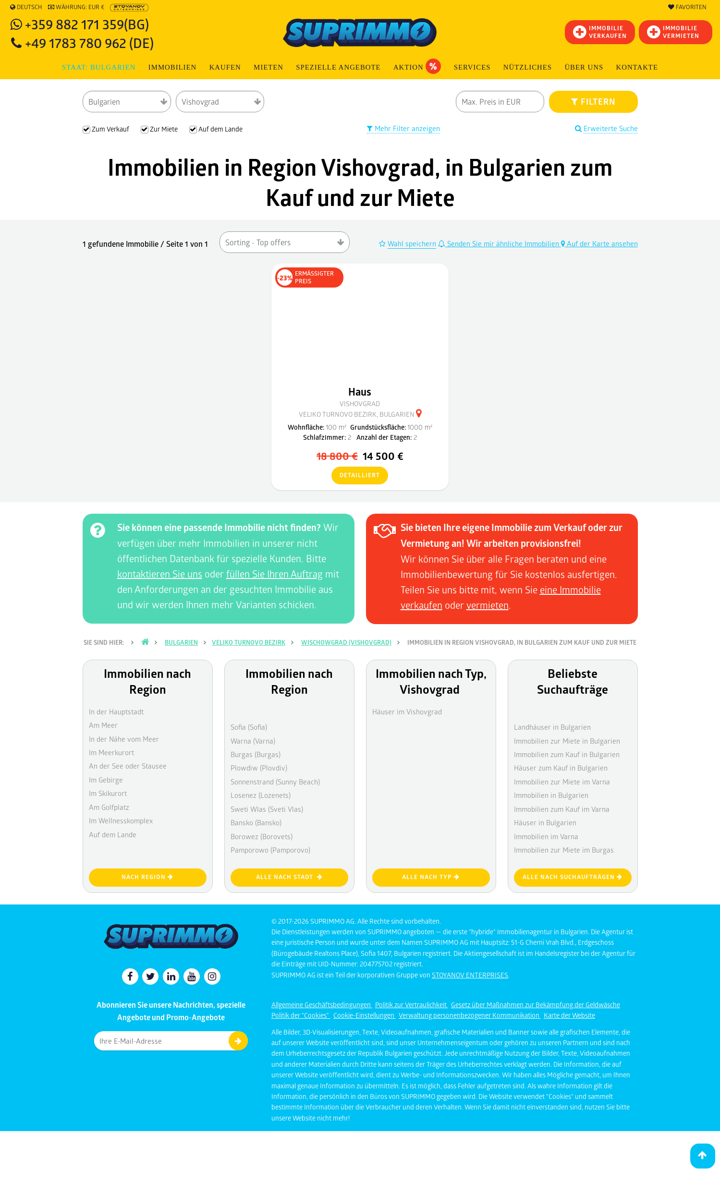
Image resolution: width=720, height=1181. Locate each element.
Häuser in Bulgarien (545, 822)
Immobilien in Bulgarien (551, 795)
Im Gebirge (106, 779)
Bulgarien (181, 642)
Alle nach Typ (431, 877)
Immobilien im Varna (546, 836)
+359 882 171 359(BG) (87, 24)
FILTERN (593, 101)
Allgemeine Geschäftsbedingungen (321, 1004)
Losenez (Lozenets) (261, 795)
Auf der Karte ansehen (599, 243)
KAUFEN (225, 67)
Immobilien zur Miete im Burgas (564, 850)
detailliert (355, 476)
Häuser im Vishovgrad (407, 711)
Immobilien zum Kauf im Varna (562, 809)
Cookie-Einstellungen (364, 1015)
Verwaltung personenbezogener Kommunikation (470, 1015)
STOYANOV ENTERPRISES (470, 974)
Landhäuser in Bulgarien (552, 727)
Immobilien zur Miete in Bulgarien (567, 741)
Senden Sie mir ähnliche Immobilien (499, 243)
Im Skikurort (108, 793)
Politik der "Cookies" (300, 1015)
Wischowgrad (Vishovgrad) (346, 642)
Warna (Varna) (253, 741)
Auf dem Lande (112, 834)
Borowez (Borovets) (262, 836)
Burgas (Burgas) (256, 754)
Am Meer (103, 725)
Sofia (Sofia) (249, 727)
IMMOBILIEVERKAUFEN (600, 32)
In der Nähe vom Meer (124, 739)
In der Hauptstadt (116, 711)
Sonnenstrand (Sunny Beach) (275, 781)
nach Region (147, 877)
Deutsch (26, 7)
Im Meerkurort (111, 752)
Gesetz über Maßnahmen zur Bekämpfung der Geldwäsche (535, 1004)
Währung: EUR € (76, 7)
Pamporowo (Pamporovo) (270, 850)
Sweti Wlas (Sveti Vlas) (267, 809)
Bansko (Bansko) (256, 822)
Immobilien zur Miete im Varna (562, 781)
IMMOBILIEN (172, 67)
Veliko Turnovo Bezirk (248, 642)
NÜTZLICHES (527, 67)
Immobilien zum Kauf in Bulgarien (567, 754)
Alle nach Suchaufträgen (572, 877)
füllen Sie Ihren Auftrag (274, 573)
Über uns (583, 67)
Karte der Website (569, 1015)
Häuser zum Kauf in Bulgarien (561, 767)
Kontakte (637, 67)
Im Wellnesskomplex (121, 820)
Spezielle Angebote (338, 67)
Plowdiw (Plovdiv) (259, 767)
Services (472, 67)
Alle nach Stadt (289, 877)
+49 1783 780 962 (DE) (89, 42)
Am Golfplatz (109, 807)
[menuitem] (636, 67)
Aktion (417, 66)
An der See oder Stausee (128, 766)
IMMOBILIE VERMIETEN (673, 32)
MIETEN (268, 67)
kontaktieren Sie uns (159, 573)
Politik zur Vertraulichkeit (411, 1004)
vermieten (487, 605)
